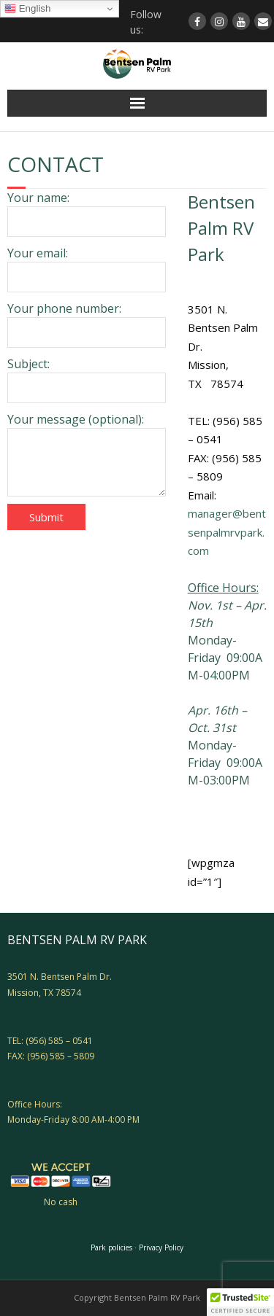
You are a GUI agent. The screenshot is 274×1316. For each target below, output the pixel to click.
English (27, 9)
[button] (240, 1302)
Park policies (111, 1247)
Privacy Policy (161, 1247)
